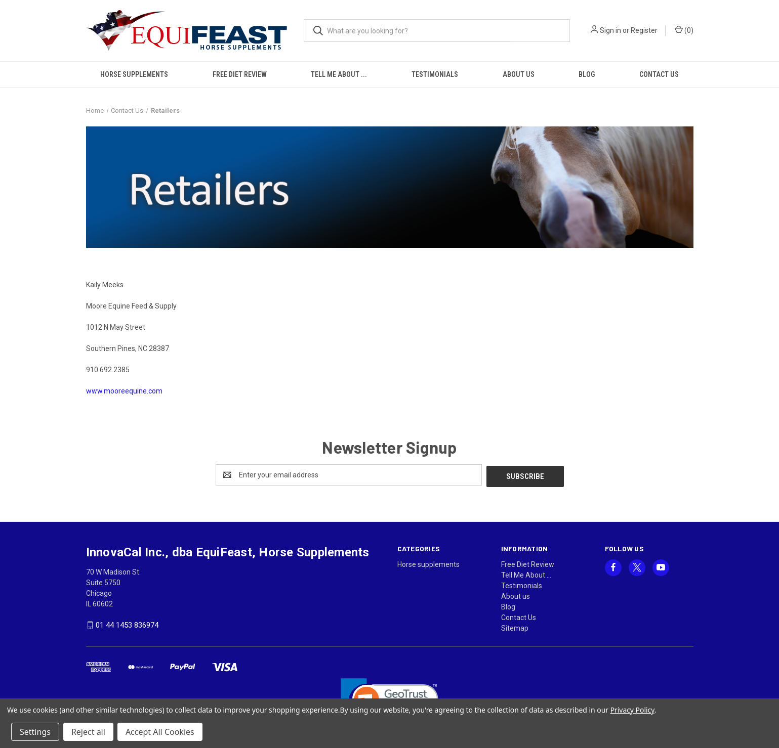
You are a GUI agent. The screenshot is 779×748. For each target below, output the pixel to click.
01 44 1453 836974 (127, 624)
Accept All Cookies (160, 731)
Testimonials (435, 74)
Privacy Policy (632, 710)
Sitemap (514, 627)
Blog (587, 74)
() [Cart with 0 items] (684, 29)
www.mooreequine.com (124, 391)
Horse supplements (134, 74)
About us (519, 74)
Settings (35, 731)
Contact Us (659, 74)
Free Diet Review (240, 74)
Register (644, 30)
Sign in (610, 30)
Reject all (88, 731)
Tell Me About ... (339, 74)
